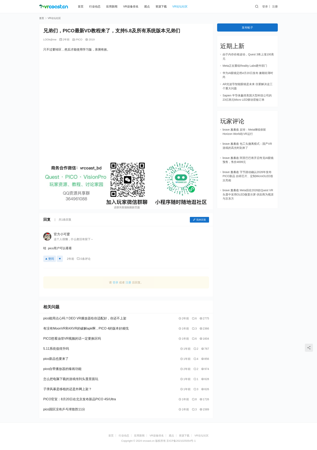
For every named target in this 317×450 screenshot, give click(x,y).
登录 (265, 6)
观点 (147, 6)
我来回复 (199, 219)
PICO (79, 39)
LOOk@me (49, 39)
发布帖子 (247, 27)
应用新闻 (111, 6)
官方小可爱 (62, 234)
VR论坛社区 (180, 6)
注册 (275, 6)
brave (226, 129)
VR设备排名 (130, 6)
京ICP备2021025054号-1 (181, 440)
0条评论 (84, 258)
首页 (80, 6)
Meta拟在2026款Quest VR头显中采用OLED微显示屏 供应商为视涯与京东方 (248, 194)
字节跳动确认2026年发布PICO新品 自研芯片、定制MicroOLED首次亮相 (248, 176)
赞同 (49, 258)
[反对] (60, 259)
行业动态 (94, 6)
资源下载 (161, 6)
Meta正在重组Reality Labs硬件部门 (245, 65)
